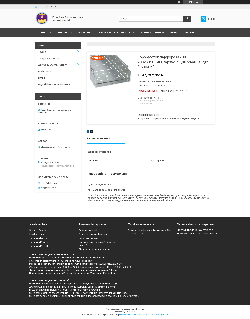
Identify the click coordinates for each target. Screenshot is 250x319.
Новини (174, 32)
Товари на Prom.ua (38, 242)
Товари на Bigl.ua (38, 238)
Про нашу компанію (151, 32)
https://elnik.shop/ (49, 183)
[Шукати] (187, 19)
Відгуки (189, 32)
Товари (42, 32)
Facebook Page (37, 234)
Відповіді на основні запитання (58, 40)
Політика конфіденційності (155, 315)
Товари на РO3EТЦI (39, 246)
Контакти (84, 32)
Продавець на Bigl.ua (125, 312)
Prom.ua (140, 309)
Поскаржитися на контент (130, 315)
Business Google (37, 230)
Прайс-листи (64, 32)
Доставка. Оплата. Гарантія (113, 32)
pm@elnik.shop (48, 187)
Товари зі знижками (48, 58)
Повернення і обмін (88, 238)
